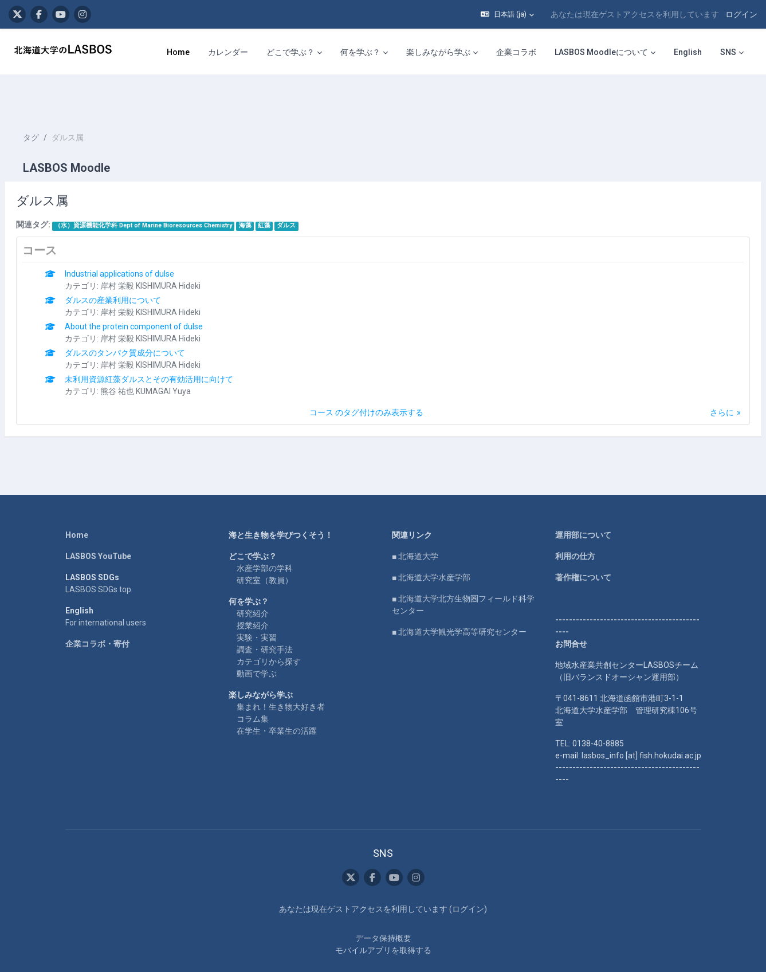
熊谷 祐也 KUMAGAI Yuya (173, 356)
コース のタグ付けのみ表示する (366, 378)
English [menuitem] (688, 52)
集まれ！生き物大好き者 (281, 672)
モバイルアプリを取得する (383, 915)
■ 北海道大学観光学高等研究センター (459, 597)
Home (76, 500)
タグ (58, 103)
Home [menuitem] (178, 52)
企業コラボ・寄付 (97, 609)
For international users (105, 588)
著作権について (583, 543)
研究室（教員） (265, 545)
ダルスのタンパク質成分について (152, 318)
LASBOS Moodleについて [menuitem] (601, 52)
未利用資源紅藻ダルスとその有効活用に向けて (176, 344)
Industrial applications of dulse (147, 239)
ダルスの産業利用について (140, 265)
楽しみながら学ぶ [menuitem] (438, 52)
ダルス (313, 191)
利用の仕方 (575, 521)
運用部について (583, 500)
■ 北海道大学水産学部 (431, 543)
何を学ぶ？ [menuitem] (360, 52)
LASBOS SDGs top (98, 555)
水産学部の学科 (265, 533)
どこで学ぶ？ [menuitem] (290, 52)
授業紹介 (253, 591)
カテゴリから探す (269, 627)
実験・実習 (257, 603)
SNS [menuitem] (728, 52)
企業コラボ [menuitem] (516, 52)
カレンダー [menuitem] (228, 52)
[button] (507, 14)
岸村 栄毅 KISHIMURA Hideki (178, 251)
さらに (694, 378)
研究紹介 (253, 579)
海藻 (272, 191)
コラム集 (253, 684)
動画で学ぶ (257, 639)
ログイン (741, 14)
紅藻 (291, 191)
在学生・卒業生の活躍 (277, 696)
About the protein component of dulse (161, 292)
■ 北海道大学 (415, 521)
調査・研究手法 (265, 615)
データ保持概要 (383, 903)
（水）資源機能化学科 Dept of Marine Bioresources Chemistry (171, 191)
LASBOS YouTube (98, 521)
